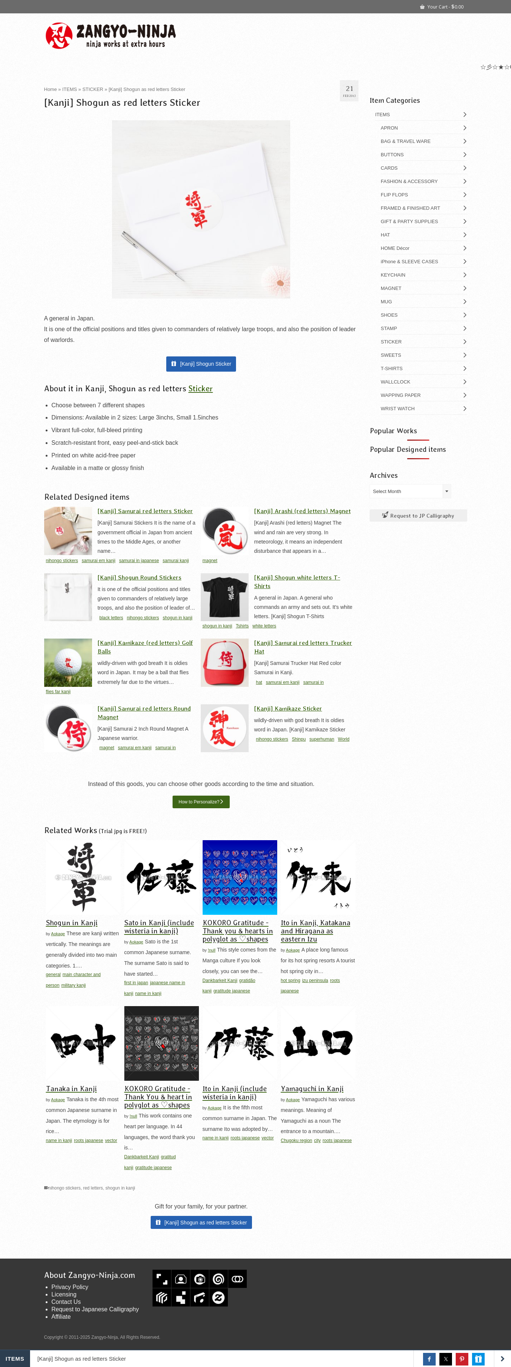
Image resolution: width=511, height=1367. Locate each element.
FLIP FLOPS (394, 195)
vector (111, 1140)
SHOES (389, 315)
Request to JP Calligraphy (418, 515)
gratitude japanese (231, 991)
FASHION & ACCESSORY (409, 181)
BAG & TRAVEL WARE (405, 141)
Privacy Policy (70, 1287)
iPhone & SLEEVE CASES (409, 261)
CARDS (389, 168)
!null (211, 950)
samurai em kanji (98, 560)
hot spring (291, 980)
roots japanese (88, 1140)
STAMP (389, 328)
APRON (389, 128)
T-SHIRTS (392, 368)
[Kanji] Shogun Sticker (205, 364)
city (317, 1140)
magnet (210, 560)
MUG (386, 301)
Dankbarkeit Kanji (220, 980)
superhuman (321, 739)
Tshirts (242, 626)
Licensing (64, 1294)
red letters (93, 1188)
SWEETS (391, 355)
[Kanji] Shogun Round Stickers (139, 577)
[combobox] (410, 491)
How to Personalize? (198, 802)
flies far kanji (58, 691)
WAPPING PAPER (401, 395)
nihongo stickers (62, 560)
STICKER (391, 342)
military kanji (73, 985)
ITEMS (382, 114)
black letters (111, 617)
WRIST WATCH (398, 408)
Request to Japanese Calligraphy (95, 1309)
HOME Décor (395, 248)
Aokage (58, 934)
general (53, 974)
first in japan (136, 982)
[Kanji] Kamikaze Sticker (288, 708)
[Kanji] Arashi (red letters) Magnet (302, 510)
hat (259, 682)
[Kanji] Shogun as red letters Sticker (205, 1223)
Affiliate (61, 1317)
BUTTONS (392, 154)
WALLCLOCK (395, 382)
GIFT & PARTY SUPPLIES (409, 221)
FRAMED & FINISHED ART (410, 208)
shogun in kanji (177, 617)
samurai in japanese (139, 560)
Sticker (201, 388)
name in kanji (148, 993)
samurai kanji (176, 560)
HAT (385, 235)
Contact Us (66, 1302)
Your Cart (441, 6)
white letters (264, 626)
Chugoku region (296, 1140)
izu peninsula (315, 980)
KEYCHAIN (393, 275)
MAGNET (391, 288)
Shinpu (298, 739)
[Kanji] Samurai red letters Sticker (145, 510)
